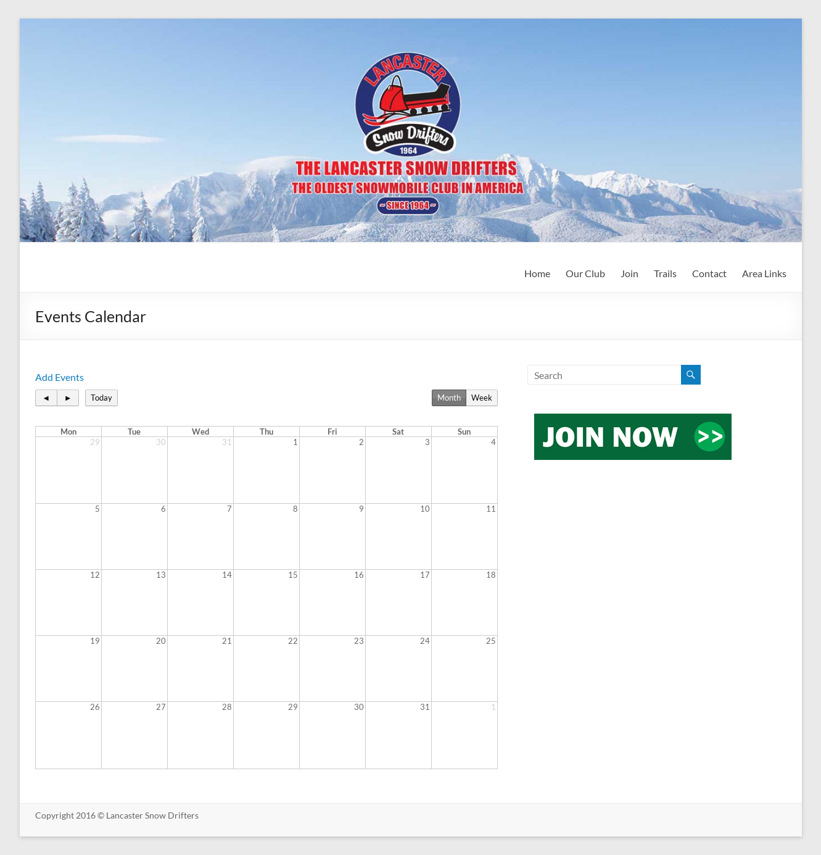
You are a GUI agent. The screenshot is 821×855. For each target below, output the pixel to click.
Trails (665, 273)
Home (537, 273)
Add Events (59, 377)
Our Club (585, 273)
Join (629, 273)
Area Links (764, 273)
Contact (709, 273)
